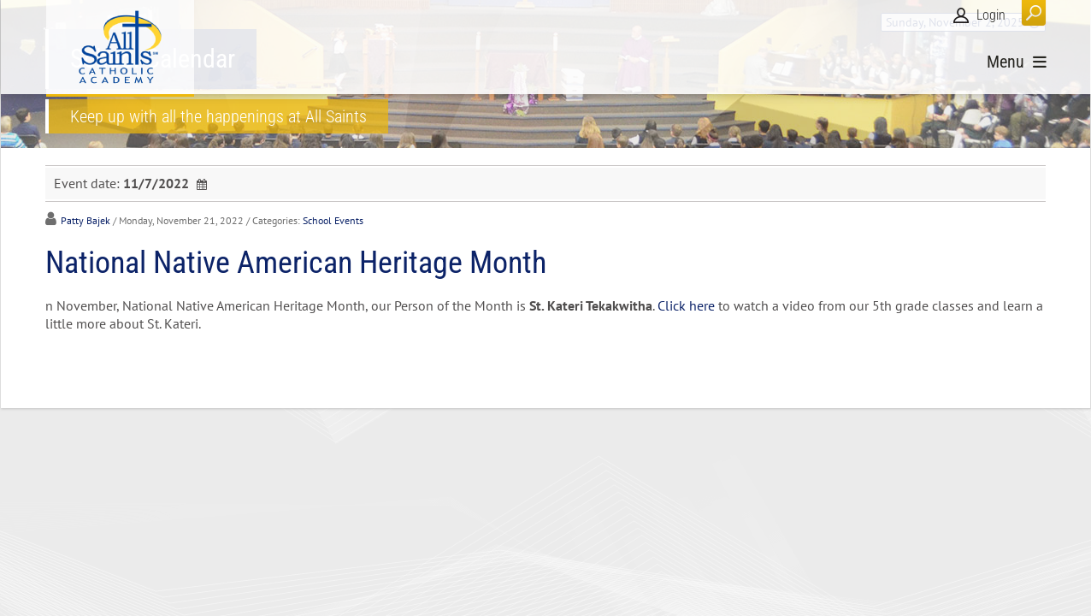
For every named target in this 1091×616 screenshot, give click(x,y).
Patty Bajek (85, 220)
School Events (333, 220)
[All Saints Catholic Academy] (120, 47)
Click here (686, 305)
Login (990, 15)
